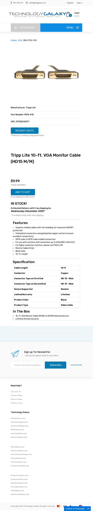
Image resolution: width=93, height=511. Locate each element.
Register (70, 3)
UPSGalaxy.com (17, 492)
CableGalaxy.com (18, 419)
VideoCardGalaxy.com (20, 495)
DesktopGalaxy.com (19, 423)
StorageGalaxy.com (19, 488)
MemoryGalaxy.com (19, 438)
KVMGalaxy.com (17, 431)
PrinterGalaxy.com (18, 463)
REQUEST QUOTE (26, 130)
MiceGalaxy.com (17, 448)
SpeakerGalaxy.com (19, 484)
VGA (20, 40)
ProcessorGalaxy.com (20, 467)
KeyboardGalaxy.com (20, 427)
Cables (14, 40)
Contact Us (16, 393)
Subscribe (55, 366)
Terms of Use (17, 404)
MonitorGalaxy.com (19, 452)
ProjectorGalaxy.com (20, 476)
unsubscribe (76, 366)
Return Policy (16, 400)
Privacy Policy (16, 396)
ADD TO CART (24, 192)
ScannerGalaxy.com (19, 480)
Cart (76, 13)
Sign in (79, 3)
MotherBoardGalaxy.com (21, 455)
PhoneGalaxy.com (18, 459)
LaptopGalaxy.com (19, 434)
